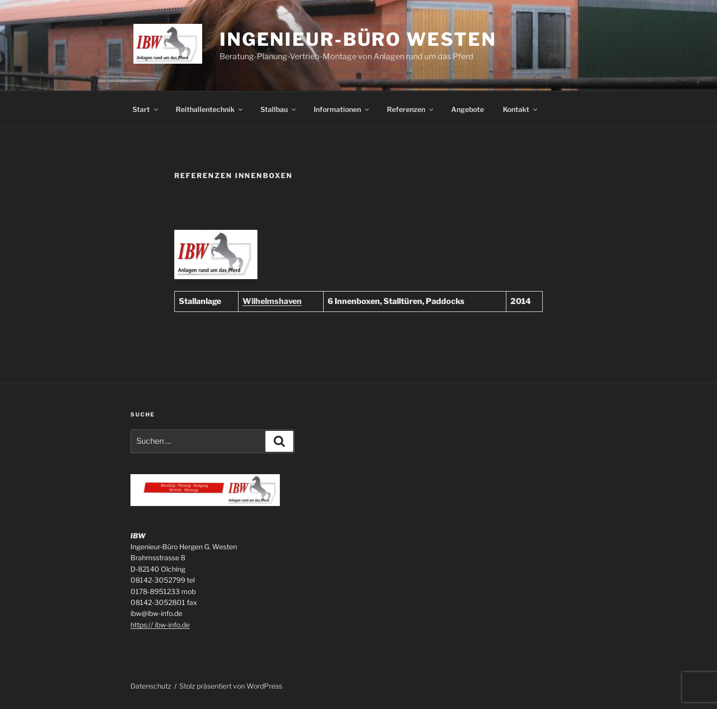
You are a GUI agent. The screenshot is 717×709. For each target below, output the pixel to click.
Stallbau (278, 109)
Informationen (342, 109)
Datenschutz (150, 686)
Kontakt (521, 109)
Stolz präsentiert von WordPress (230, 686)
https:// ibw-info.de (160, 624)
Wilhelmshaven (272, 301)
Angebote (467, 109)
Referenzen (411, 109)
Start (145, 109)
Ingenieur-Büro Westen (358, 39)
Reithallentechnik (210, 109)
